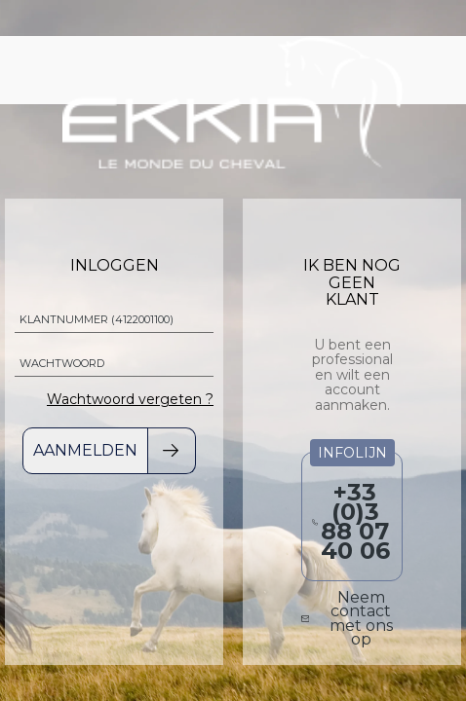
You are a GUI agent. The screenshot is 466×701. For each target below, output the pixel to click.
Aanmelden (85, 450)
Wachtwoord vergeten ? (130, 399)
